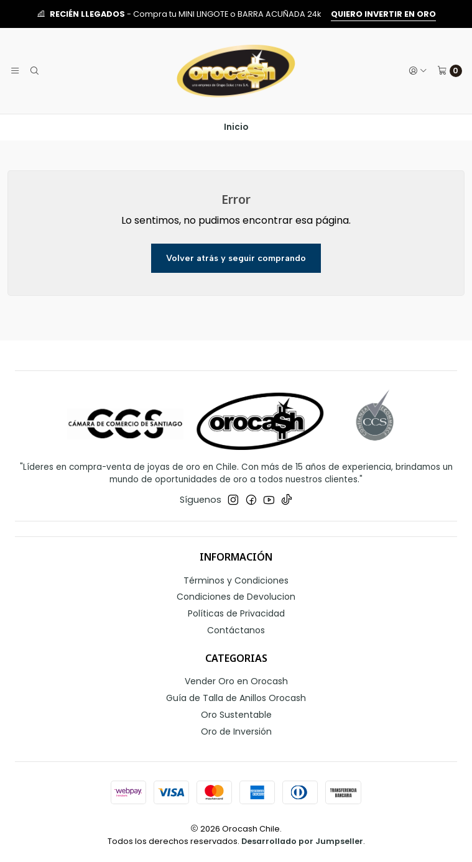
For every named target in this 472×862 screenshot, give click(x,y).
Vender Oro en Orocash (236, 681)
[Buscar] (33, 71)
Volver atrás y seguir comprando (236, 258)
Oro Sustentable (236, 714)
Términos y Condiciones (236, 580)
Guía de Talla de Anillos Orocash (236, 698)
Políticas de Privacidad (236, 613)
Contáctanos (236, 630)
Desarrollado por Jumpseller (302, 841)
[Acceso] (417, 71)
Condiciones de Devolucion (236, 596)
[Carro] (450, 71)
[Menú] (14, 71)
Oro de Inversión (236, 731)
